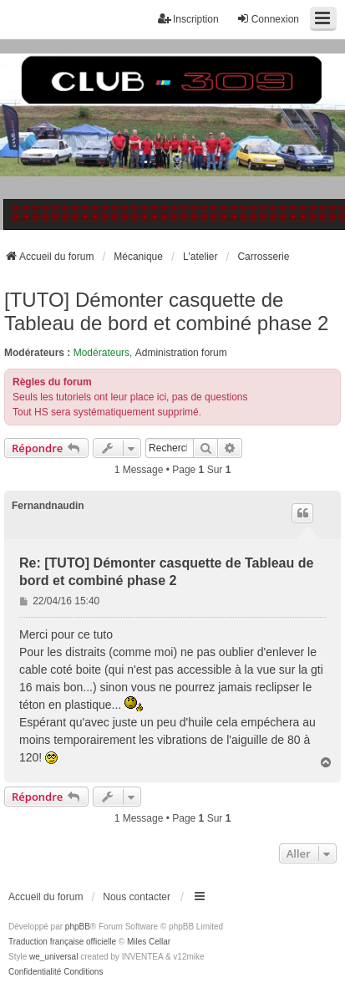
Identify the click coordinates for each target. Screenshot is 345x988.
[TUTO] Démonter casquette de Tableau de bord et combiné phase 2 (166, 311)
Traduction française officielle (62, 941)
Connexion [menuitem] (267, 19)
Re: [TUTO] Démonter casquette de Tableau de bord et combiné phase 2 (166, 572)
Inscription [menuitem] (188, 19)
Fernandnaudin (48, 506)
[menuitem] (34, 972)
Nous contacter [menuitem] (136, 897)
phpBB (77, 926)
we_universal (53, 956)
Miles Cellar (148, 941)
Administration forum (181, 353)
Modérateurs (101, 353)
